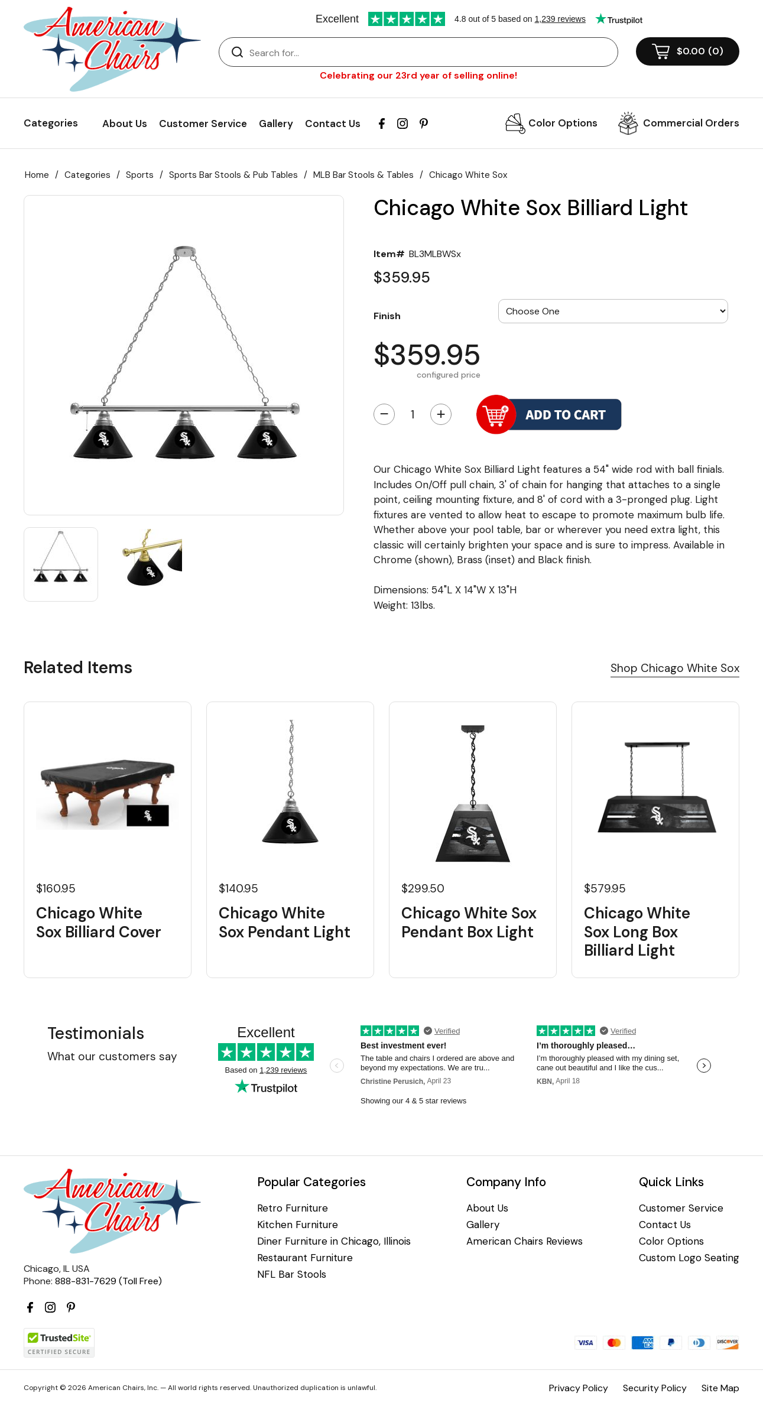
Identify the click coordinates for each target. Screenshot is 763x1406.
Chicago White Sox (468, 175)
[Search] (430, 52)
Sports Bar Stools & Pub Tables (233, 175)
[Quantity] (412, 414)
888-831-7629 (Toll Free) (108, 1281)
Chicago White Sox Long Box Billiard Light (637, 932)
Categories (87, 175)
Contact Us (333, 123)
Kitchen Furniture (297, 1225)
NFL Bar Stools (291, 1274)
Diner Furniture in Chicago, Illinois (334, 1241)
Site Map (720, 1388)
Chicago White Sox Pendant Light (284, 922)
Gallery (276, 123)
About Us (124, 123)
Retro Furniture (292, 1208)
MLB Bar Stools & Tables (363, 175)
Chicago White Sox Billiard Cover (98, 922)
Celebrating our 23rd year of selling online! (418, 75)
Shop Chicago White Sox (675, 668)
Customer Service (203, 123)
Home (37, 175)
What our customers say (112, 1056)
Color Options (563, 122)
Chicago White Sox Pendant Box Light (469, 922)
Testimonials (95, 1033)
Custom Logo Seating (689, 1258)
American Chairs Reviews (524, 1241)
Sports (140, 175)
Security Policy (655, 1388)
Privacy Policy (578, 1388)
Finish (387, 316)
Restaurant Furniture (305, 1258)
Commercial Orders (691, 122)
